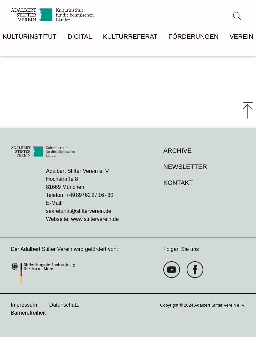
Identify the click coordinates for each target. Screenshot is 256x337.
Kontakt (178, 182)
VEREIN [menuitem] (241, 36)
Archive (177, 150)
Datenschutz (64, 305)
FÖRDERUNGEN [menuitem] (193, 36)
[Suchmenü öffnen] (237, 16)
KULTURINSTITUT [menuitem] (30, 36)
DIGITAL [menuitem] (80, 36)
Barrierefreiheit (28, 313)
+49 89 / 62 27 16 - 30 (89, 195)
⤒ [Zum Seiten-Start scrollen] (248, 110)
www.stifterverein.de (95, 219)
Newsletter (185, 166)
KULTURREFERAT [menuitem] (130, 36)
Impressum (24, 305)
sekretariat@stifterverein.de (78, 211)
